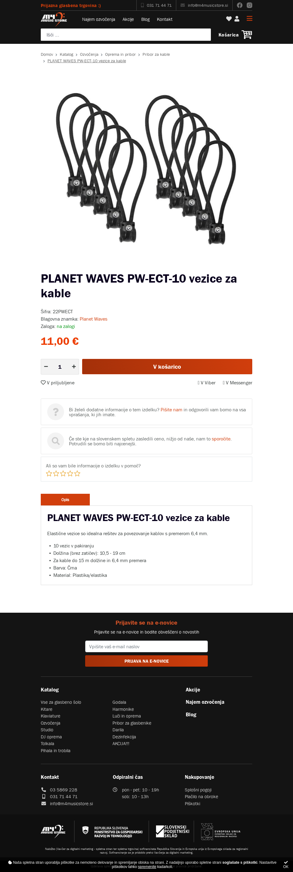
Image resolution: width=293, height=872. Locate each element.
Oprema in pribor (120, 54)
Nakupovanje (199, 777)
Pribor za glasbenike (131, 722)
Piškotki (192, 803)
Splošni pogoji (198, 789)
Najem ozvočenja (98, 19)
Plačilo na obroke (201, 796)
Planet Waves (93, 319)
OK (285, 865)
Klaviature (50, 715)
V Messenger (237, 382)
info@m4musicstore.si (204, 5)
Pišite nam (171, 409)
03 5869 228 (63, 789)
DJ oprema (51, 736)
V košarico (167, 366)
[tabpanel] (146, 170)
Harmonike (123, 709)
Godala (119, 702)
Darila (118, 729)
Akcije (128, 19)
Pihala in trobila (55, 750)
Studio (47, 729)
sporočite (221, 438)
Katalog (66, 54)
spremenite (147, 867)
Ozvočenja (89, 54)
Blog (145, 19)
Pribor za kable (156, 54)
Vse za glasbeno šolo (61, 702)
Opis (65, 499)
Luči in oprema (126, 715)
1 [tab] (142, 266)
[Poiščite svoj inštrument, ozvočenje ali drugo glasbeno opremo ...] (126, 35)
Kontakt (165, 19)
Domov (47, 54)
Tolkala (47, 743)
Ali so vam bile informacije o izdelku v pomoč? (93, 465)
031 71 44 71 (156, 5)
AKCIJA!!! (120, 743)
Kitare (46, 709)
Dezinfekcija (124, 736)
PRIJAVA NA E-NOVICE (146, 661)
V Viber (206, 382)
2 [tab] (151, 266)
